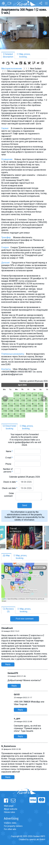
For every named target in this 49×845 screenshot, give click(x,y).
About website (10, 809)
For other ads (10, 829)
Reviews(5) (8, 610)
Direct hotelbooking (9, 427)
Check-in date (10, 482)
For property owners (13, 826)
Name (9, 451)
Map (6, 555)
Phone (9, 464)
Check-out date (9, 488)
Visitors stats (10, 823)
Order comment (9, 494)
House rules (9, 812)
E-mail (9, 457)
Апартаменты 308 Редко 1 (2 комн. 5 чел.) (24, 11)
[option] (24, 33)
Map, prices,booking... (23, 55)
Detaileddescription (8, 55)
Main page (8, 806)
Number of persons (8, 470)
